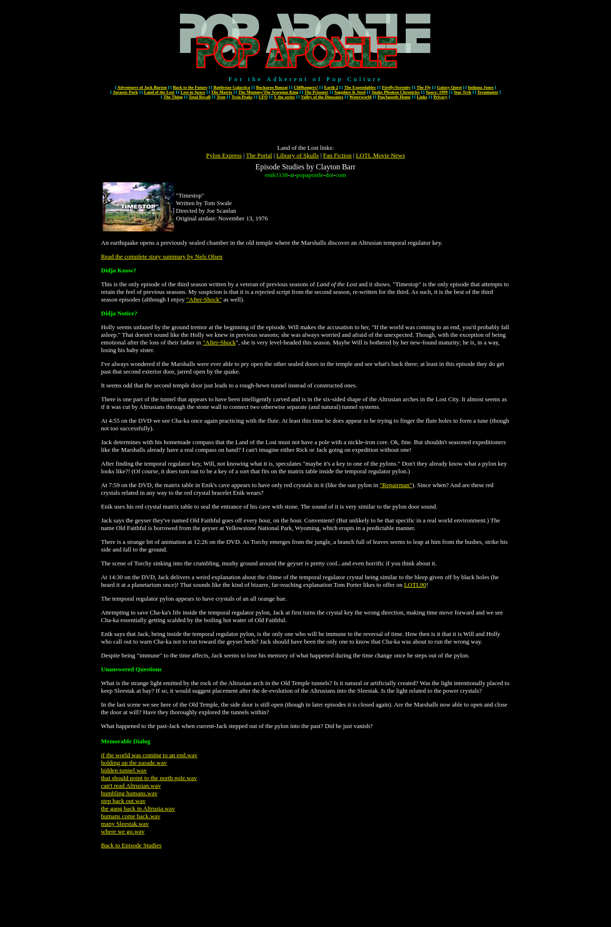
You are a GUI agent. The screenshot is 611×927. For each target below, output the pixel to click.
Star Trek (463, 92)
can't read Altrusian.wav (131, 785)
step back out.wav (123, 800)
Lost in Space (192, 92)
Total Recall (200, 96)
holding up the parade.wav (134, 762)
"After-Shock (218, 342)
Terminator (487, 92)
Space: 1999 (437, 92)
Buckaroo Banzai (271, 87)
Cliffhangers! (306, 87)
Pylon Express (224, 155)
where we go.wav (123, 831)
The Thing (172, 96)
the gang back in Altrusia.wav (138, 808)
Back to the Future (190, 87)
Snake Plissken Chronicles (395, 92)
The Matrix (221, 92)
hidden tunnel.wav (124, 770)
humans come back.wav (131, 816)
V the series (284, 96)
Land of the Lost (159, 92)
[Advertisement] (305, 122)
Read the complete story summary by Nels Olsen (162, 256)
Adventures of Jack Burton (142, 87)
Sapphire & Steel (349, 92)
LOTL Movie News (380, 155)
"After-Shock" (204, 299)
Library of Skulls (297, 155)
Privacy (440, 96)
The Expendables (360, 87)
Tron (221, 96)
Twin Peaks (242, 96)
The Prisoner (316, 92)
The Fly (424, 87)
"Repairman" (395, 485)
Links (422, 96)
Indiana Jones (481, 87)
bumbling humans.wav (129, 793)
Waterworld (360, 96)
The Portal (259, 155)
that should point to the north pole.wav (149, 777)
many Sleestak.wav (125, 823)
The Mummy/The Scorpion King (268, 92)
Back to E (113, 845)
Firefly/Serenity (396, 87)
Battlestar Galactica (231, 87)
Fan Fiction (337, 155)
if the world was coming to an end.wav (149, 755)
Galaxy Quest (449, 87)
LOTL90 (415, 584)
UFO (263, 96)
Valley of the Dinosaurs (322, 96)
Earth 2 (331, 87)
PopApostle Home (394, 96)
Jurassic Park (125, 92)
